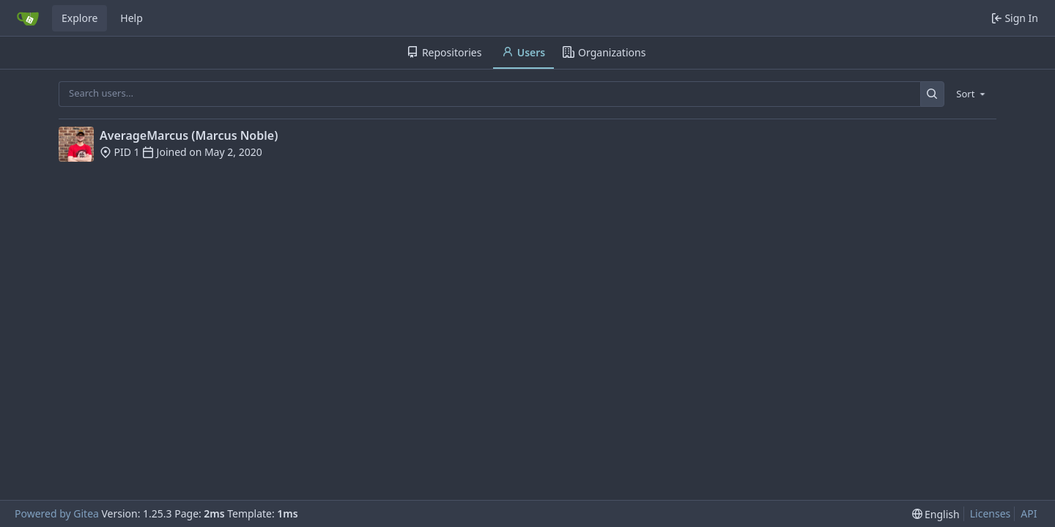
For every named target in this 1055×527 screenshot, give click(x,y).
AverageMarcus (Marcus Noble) (189, 135)
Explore (79, 18)
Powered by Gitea (57, 513)
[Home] (27, 18)
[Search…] (932, 94)
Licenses (990, 513)
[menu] (971, 94)
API (1029, 513)
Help (131, 18)
